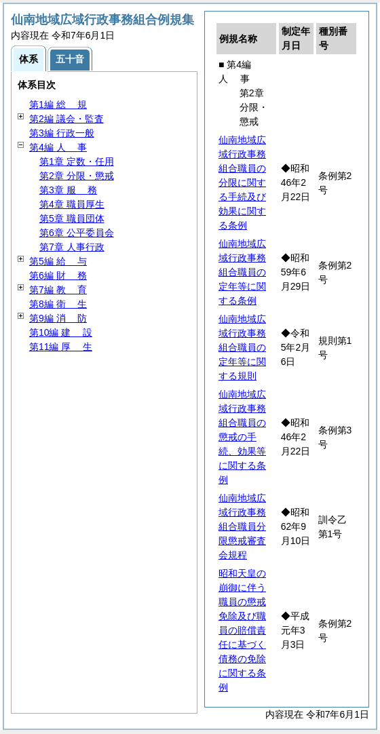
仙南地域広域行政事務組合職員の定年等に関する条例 (242, 272)
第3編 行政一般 (61, 133)
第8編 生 (58, 303)
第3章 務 (68, 190)
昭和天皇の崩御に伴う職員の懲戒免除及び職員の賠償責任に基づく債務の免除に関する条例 (242, 630)
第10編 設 (60, 332)
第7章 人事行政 (71, 247)
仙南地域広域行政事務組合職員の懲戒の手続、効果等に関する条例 (242, 437)
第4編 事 (58, 147)
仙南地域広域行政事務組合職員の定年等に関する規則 (242, 347)
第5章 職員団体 (71, 218)
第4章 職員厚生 (71, 204)
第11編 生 (60, 346)
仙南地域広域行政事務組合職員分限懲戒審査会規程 (242, 526)
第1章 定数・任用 (76, 161)
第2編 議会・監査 (66, 118)
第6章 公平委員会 (76, 232)
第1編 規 (58, 104)
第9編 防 (58, 318)
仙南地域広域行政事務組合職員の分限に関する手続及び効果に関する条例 (242, 182)
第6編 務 (58, 275)
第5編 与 (58, 261)
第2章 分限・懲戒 (76, 175)
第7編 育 (58, 289)
